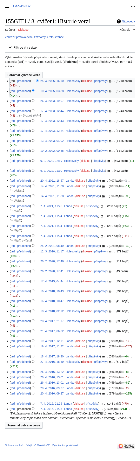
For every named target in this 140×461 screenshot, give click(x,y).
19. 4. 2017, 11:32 (52, 346)
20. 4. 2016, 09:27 (52, 388)
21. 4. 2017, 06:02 (52, 331)
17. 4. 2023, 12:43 (52, 121)
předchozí (23, 81)
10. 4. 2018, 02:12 (52, 311)
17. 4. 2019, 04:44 (52, 281)
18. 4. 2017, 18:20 (52, 356)
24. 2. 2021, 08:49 (52, 245)
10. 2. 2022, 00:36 (52, 150)
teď (13, 91)
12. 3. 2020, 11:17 (52, 251)
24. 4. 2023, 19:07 (52, 101)
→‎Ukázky (17, 190)
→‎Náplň (16, 210)
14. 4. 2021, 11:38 (52, 186)
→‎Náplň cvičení (21, 240)
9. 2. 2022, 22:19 (51, 160)
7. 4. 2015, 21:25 (51, 403)
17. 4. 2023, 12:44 (52, 111)
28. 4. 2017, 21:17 (52, 321)
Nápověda (128, 21)
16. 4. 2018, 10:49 (52, 291)
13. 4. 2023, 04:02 (52, 140)
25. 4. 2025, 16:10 (52, 81)
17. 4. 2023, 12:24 (52, 130)
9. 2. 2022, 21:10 (51, 170)
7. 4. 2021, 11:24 (51, 216)
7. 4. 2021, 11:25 (51, 206)
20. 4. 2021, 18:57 (52, 180)
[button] (70, 48)
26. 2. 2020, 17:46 (52, 261)
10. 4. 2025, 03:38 (52, 91)
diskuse (87, 81)
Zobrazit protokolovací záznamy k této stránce (34, 37)
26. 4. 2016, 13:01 (52, 377)
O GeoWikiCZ (42, 445)
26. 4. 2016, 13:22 (52, 371)
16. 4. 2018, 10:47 (52, 301)
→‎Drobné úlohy (30, 115)
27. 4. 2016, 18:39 (52, 361)
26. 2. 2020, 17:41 (52, 271)
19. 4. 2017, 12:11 (52, 341)
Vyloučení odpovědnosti (65, 445)
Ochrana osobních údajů (18, 445)
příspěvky (100, 81)
